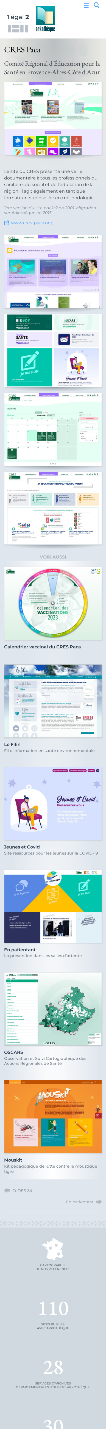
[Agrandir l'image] (53, 118)
